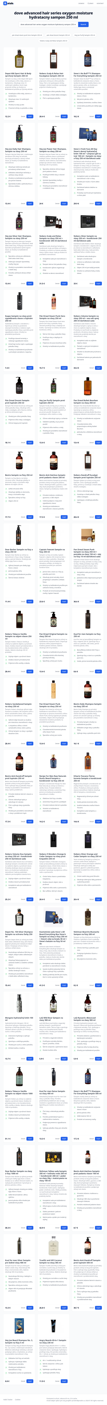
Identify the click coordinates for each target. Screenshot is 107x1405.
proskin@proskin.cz (78, 1401)
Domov (81, 3)
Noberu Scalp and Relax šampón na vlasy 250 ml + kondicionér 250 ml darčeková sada (53, 239)
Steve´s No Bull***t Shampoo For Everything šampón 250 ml (87, 74)
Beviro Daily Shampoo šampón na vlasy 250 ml (88, 705)
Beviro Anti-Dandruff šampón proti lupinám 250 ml (18, 777)
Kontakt (100, 3)
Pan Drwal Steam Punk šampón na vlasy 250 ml (50, 705)
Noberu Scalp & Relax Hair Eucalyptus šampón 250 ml (51, 74)
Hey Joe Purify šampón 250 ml (85, 35)
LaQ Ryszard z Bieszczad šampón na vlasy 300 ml (85, 1019)
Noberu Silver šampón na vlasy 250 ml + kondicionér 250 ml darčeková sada (88, 238)
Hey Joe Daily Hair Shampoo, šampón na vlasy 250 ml (18, 150)
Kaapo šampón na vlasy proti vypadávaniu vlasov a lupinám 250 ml (19, 318)
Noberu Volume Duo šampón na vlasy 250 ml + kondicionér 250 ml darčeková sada (18, 856)
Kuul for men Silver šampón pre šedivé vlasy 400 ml (17, 1261)
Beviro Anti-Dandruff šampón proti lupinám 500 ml (87, 1261)
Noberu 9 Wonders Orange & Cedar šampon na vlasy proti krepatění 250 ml (52, 856)
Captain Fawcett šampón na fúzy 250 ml (52, 550)
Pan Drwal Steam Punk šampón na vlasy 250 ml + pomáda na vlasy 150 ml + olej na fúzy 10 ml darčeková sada (87, 553)
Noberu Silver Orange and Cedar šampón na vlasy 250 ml (87, 855)
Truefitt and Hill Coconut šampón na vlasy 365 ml (50, 1261)
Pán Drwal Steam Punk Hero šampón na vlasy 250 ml (52, 317)
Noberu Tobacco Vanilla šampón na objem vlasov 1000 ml (19, 1093)
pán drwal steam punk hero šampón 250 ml (27, 35)
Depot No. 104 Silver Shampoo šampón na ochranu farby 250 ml (19, 934)
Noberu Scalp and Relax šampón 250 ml (53, 41)
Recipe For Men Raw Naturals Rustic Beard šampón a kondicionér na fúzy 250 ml (52, 778)
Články (91, 3)
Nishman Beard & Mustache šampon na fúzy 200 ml (86, 933)
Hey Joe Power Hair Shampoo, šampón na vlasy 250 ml (52, 150)
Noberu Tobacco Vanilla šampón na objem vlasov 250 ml (18, 636)
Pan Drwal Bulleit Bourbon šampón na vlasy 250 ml (86, 401)
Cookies (17, 1400)
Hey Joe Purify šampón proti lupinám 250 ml (52, 401)
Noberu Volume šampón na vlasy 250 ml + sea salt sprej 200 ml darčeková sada (86, 318)
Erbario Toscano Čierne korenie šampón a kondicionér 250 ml (88, 778)
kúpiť (30, 116)
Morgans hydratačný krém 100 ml (19, 1019)
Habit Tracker (7, 1400)
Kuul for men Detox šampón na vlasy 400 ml (52, 1092)
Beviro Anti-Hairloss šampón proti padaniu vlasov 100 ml (87, 1172)
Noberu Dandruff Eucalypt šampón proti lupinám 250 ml (87, 476)
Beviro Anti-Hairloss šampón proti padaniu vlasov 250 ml (52, 476)
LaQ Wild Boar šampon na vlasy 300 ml (51, 1019)
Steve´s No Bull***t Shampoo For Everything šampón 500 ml (87, 1092)
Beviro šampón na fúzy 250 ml (18, 475)
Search (83, 24)
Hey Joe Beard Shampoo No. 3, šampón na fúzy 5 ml (19, 1341)
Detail (23, 116)
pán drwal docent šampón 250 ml (58, 35)
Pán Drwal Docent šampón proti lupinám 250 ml (17, 401)
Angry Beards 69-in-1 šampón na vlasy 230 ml (52, 1341)
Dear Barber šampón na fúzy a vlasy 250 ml (19, 550)
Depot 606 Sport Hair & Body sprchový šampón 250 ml (18, 74)
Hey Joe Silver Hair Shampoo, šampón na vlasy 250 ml (18, 237)
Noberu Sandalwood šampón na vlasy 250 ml (18, 705)
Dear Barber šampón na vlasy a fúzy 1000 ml (18, 1172)
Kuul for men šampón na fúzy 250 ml (87, 635)
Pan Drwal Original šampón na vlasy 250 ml (53, 635)
